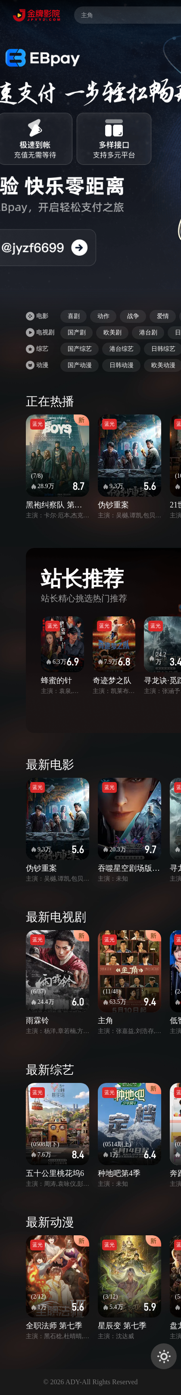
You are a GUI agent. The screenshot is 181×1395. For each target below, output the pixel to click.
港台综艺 (121, 349)
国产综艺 (80, 349)
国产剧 (77, 332)
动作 (103, 316)
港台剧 (148, 332)
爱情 (163, 316)
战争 (133, 316)
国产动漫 (80, 365)
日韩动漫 (121, 365)
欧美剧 (112, 332)
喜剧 (74, 316)
